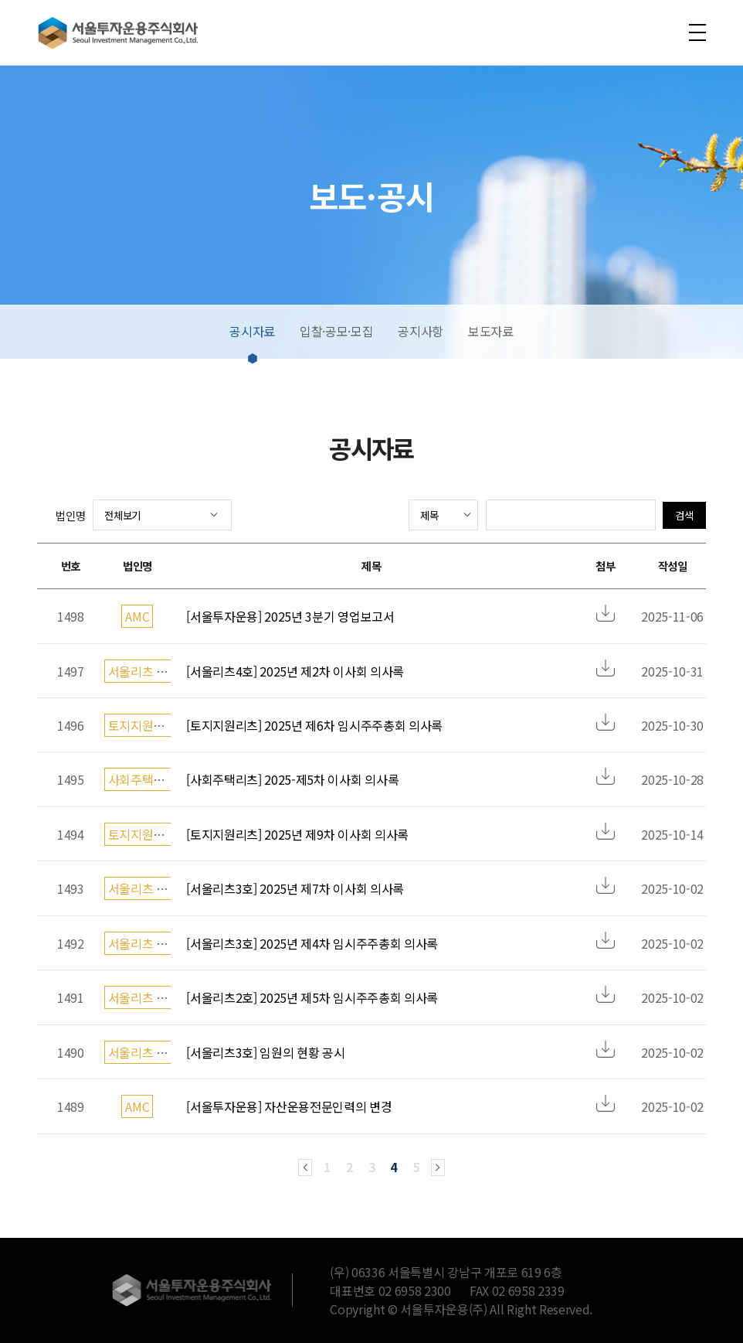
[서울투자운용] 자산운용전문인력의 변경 (289, 1106)
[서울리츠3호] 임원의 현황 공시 (265, 1052)
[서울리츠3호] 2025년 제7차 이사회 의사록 (295, 888)
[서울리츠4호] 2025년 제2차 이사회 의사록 (295, 671)
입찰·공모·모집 (336, 331)
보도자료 (491, 331)
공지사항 (420, 331)
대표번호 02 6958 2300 (390, 1290)
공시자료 (252, 331)
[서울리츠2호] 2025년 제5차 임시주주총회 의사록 (312, 997)
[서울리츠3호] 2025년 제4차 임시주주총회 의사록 (312, 943)
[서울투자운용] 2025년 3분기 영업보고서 (290, 616)
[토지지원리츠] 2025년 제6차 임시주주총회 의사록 (314, 725)
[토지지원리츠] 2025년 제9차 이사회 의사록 (297, 834)
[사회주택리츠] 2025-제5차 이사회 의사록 (292, 779)
